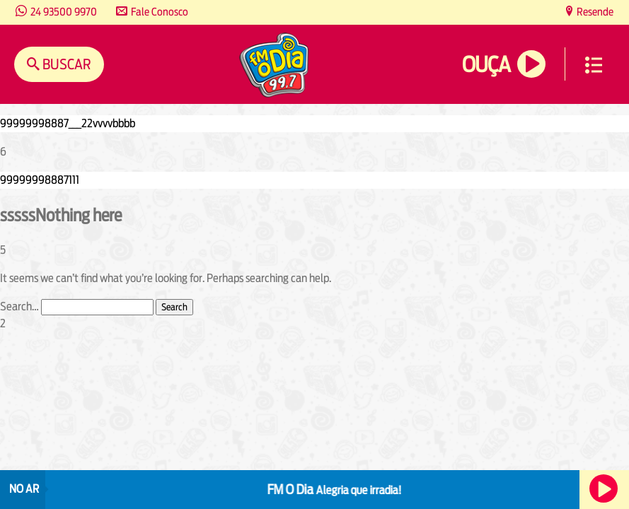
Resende (594, 12)
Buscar (65, 64)
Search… (19, 306)
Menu (593, 65)
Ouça (486, 64)
